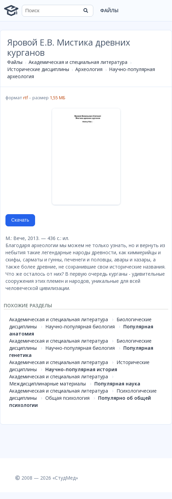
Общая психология (67, 398)
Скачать (20, 220)
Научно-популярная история (81, 369)
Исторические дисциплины (38, 69)
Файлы (109, 10)
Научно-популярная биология (80, 326)
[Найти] (86, 10)
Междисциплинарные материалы (47, 383)
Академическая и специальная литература (78, 62)
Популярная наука (117, 383)
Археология (89, 69)
